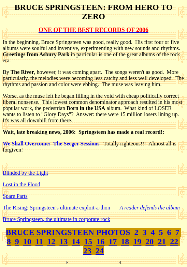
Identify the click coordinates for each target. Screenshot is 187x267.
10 (27, 241)
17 (113, 241)
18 (125, 241)
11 (39, 241)
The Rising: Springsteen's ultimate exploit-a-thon (56, 207)
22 (174, 241)
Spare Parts (15, 196)
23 (87, 250)
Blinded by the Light (25, 173)
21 (162, 241)
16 (100, 241)
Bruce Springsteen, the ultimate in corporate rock (56, 219)
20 (149, 241)
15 (88, 241)
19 (137, 241)
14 (76, 241)
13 (63, 241)
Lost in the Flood (21, 184)
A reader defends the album (150, 207)
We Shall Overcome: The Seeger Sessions (51, 143)
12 (51, 241)
